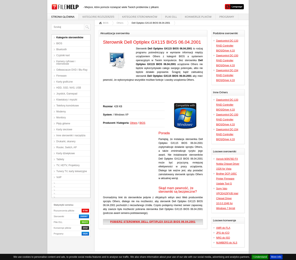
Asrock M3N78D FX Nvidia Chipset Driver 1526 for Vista (227, 163)
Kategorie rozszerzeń (98, 16)
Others (120, 23)
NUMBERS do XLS (226, 242)
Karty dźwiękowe (65, 153)
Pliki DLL (171, 16)
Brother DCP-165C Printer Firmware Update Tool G (226, 178)
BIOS (59, 43)
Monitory (61, 117)
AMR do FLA (223, 227)
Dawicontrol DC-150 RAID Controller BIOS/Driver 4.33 (227, 60)
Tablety (60, 159)
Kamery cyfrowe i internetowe (65, 62)
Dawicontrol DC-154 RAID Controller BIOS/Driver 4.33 (227, 75)
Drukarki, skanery (65, 141)
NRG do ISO (223, 237)
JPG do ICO (223, 232)
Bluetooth (61, 49)
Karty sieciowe (64, 129)
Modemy (61, 111)
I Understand (260, 256)
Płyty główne (63, 123)
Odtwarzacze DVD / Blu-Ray (71, 69)
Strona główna (62, 16)
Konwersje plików (198, 16)
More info (276, 256)
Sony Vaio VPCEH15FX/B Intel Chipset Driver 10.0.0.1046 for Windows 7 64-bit (227, 198)
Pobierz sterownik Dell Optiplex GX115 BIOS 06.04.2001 (152, 221)
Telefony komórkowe (67, 105)
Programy (226, 16)
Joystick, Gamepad (66, 93)
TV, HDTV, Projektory (68, 165)
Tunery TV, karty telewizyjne (71, 171)
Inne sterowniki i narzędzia (70, 135)
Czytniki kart (63, 55)
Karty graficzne (64, 81)
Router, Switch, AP (66, 147)
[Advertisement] (151, 94)
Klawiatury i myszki (66, 99)
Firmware (61, 75)
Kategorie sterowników (139, 16)
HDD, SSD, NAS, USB (68, 87)
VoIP (58, 177)
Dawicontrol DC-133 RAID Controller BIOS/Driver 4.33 (227, 45)
